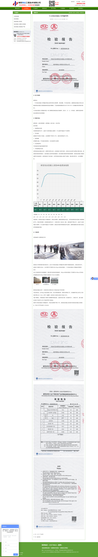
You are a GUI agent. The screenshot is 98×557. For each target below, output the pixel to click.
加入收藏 (78, 1)
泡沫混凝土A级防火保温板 (20, 24)
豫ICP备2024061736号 (74, 552)
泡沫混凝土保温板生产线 (19, 26)
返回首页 (73, 1)
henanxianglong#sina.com (21, 39)
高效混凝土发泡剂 (18, 21)
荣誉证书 (82, 12)
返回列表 (38, 536)
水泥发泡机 (16, 16)
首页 (74, 12)
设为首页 (83, 1)
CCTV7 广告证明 (40, 534)
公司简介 (77, 12)
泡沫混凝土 (16, 18)
